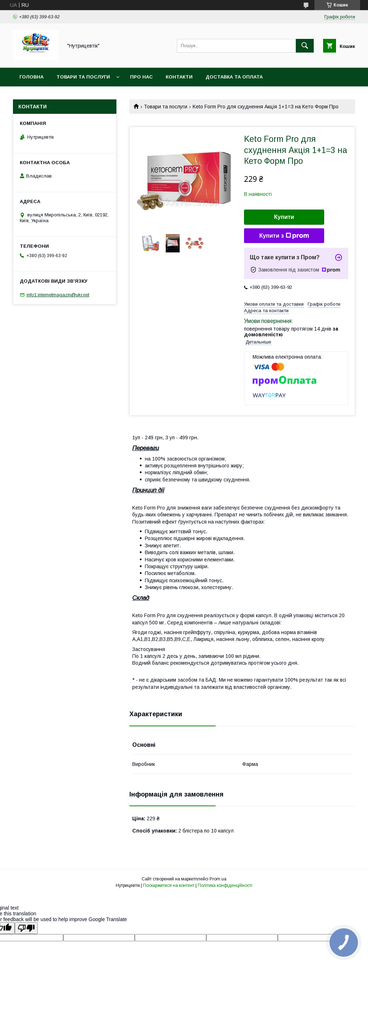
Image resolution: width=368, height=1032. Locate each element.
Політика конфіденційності (225, 885)
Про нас (141, 77)
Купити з (284, 236)
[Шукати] (305, 46)
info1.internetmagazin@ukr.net (58, 294)
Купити (284, 217)
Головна (31, 77)
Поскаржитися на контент (168, 885)
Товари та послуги (83, 77)
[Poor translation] (26, 928)
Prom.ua (218, 878)
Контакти (179, 77)
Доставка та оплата (234, 77)
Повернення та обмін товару (60, 95)
